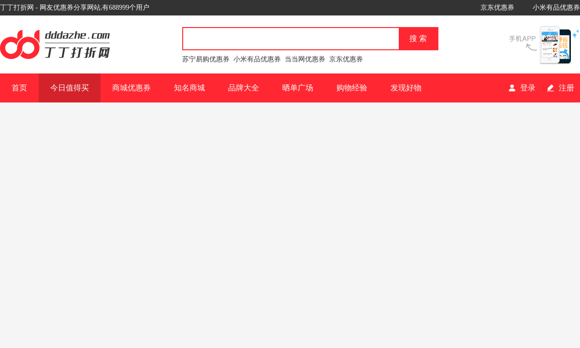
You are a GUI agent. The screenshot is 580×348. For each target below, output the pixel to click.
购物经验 (351, 88)
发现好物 (406, 88)
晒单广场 (297, 88)
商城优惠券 (131, 88)
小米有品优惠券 (556, 7)
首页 (19, 88)
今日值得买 (69, 88)
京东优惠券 (497, 7)
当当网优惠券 (305, 59)
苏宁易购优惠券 (206, 59)
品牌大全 (243, 88)
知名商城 (189, 88)
